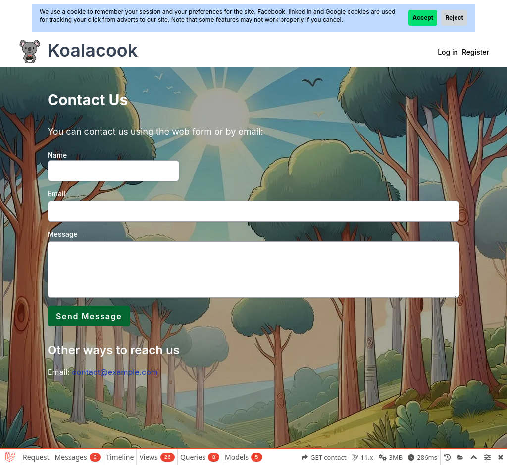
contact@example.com (114, 372)
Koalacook (93, 50)
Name (57, 155)
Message (63, 234)
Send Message (89, 316)
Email (56, 193)
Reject (454, 17)
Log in (448, 52)
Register (475, 52)
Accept (422, 17)
